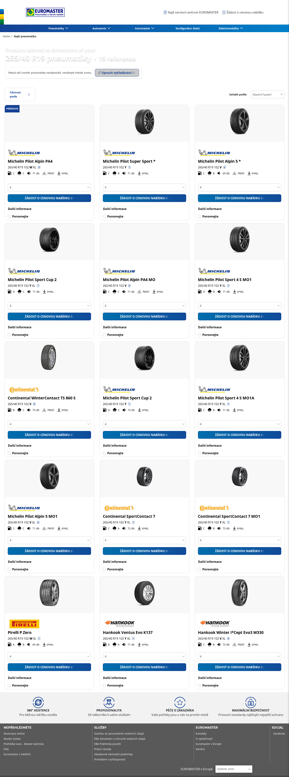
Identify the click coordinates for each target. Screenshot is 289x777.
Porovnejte (20, 216)
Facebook (279, 733)
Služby (100, 727)
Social (277, 727)
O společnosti (204, 738)
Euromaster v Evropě (208, 744)
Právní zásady (102, 749)
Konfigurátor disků (188, 28)
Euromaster (207, 727)
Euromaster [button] (143, 28)
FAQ (6, 749)
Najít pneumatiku (24, 36)
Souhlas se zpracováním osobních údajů (119, 733)
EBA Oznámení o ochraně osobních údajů (119, 738)
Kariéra (200, 749)
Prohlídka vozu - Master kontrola (24, 744)
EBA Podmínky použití (107, 744)
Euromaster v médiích (17, 754)
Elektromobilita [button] (229, 28)
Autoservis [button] (100, 28)
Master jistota (12, 738)
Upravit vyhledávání (115, 73)
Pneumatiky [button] (56, 28)
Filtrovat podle (20, 94)
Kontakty (201, 733)
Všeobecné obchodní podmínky (113, 754)
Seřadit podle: (238, 94)
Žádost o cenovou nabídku (47, 198)
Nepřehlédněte (18, 727)
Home (6, 36)
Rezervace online (14, 733)
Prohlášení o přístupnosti (109, 759)
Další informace (19, 209)
